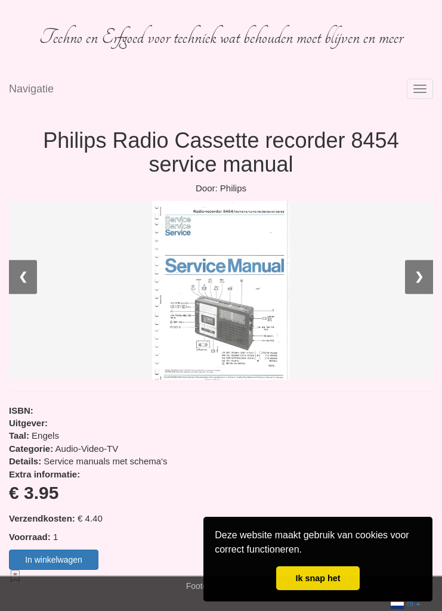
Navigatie (31, 89)
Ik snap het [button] (317, 578)
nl (405, 602)
